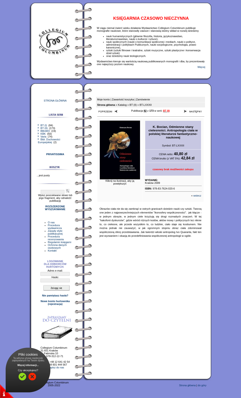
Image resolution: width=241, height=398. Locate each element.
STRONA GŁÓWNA (55, 100)
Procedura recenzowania (56, 238)
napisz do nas (56, 367)
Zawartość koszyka (123, 99)
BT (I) (43, 125)
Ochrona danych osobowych (57, 246)
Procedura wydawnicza (55, 226)
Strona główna (187, 385)
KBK (42, 133)
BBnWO (44, 131)
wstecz (197, 195)
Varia (42, 136)
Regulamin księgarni (59, 242)
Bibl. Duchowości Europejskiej (49, 141)
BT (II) (43, 128)
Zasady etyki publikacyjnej (55, 232)
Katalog (122, 104)
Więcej (201, 67)
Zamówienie (143, 99)
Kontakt (52, 250)
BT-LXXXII (146, 104)
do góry (202, 385)
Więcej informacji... (28, 365)
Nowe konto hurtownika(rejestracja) (55, 302)
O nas (51, 222)
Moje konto (103, 99)
